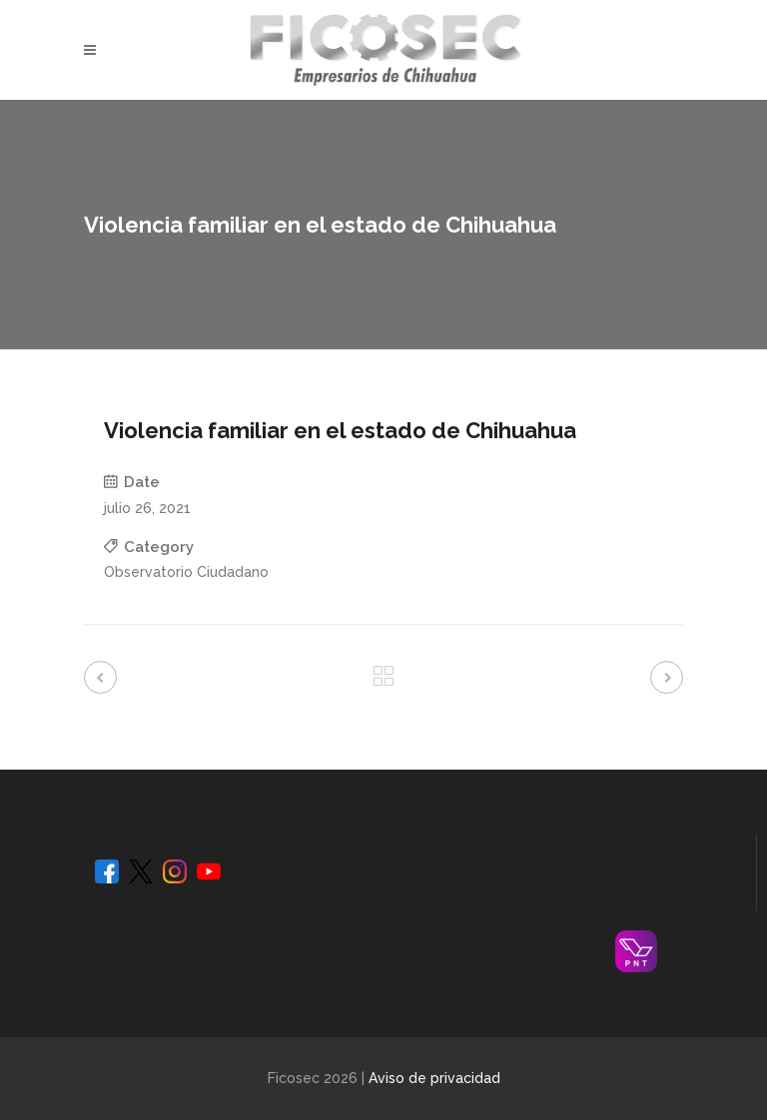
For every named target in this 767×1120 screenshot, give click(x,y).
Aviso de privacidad (434, 1078)
